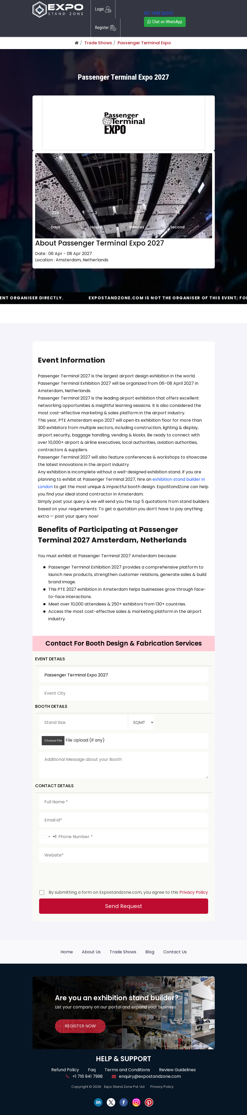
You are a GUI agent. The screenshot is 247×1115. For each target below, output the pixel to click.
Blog (149, 952)
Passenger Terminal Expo (144, 43)
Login (103, 9)
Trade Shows (98, 43)
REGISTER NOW (80, 1026)
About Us (91, 952)
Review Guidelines (177, 1070)
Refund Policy (65, 1070)
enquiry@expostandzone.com (146, 1076)
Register (105, 27)
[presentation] (79, 874)
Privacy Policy (193, 892)
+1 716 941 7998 (84, 1076)
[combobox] (48, 837)
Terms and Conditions (127, 1070)
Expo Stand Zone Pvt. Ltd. (124, 1086)
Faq (92, 1070)
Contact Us (175, 952)
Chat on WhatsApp (164, 21)
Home (66, 952)
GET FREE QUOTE (158, 13)
